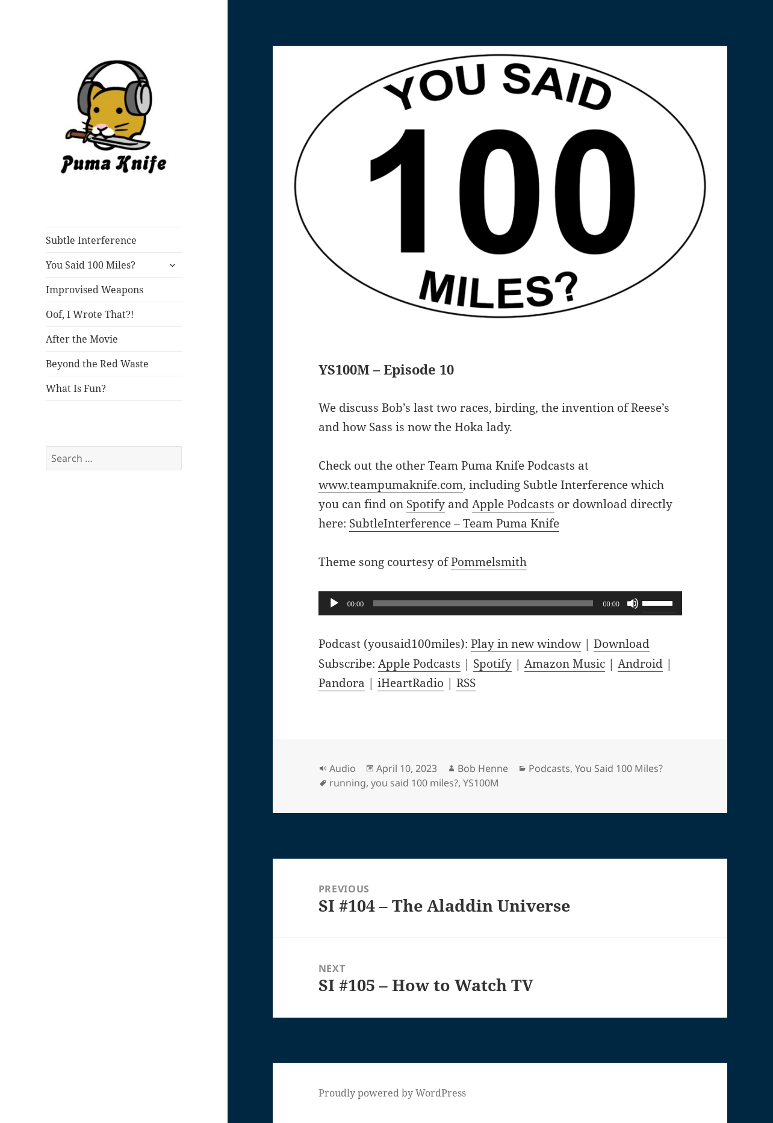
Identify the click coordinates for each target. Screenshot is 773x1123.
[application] (500, 603)
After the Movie (82, 339)
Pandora (341, 683)
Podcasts (549, 768)
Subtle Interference (91, 240)
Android (640, 663)
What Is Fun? (76, 388)
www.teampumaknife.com (390, 485)
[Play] (334, 603)
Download (622, 644)
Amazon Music (564, 663)
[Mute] (633, 603)
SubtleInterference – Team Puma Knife (454, 523)
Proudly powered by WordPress (392, 1093)
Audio (342, 768)
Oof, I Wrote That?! (90, 314)
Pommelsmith (489, 562)
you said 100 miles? (414, 782)
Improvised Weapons (94, 289)
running (347, 782)
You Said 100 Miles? (90, 265)
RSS (466, 683)
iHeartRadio (410, 683)
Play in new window (526, 644)
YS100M (481, 782)
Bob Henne (483, 768)
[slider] (483, 603)
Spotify (425, 504)
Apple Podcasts (513, 504)
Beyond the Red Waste (97, 363)
